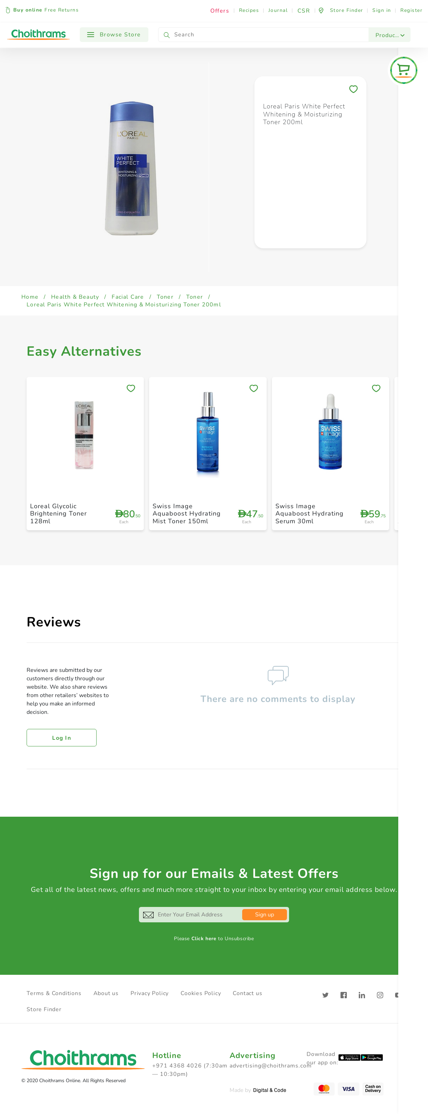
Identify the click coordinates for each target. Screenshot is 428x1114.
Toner (165, 297)
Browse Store (114, 34)
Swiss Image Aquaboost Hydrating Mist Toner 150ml (187, 513)
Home (29, 297)
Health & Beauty (75, 297)
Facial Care (128, 297)
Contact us (247, 993)
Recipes (249, 10)
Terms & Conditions (54, 993)
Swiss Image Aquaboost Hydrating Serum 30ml (309, 513)
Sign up (264, 914)
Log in (61, 738)
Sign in (381, 10)
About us (106, 993)
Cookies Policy (201, 993)
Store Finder (44, 1009)
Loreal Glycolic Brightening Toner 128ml (58, 513)
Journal (278, 10)
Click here (204, 938)
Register (411, 10)
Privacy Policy (150, 993)
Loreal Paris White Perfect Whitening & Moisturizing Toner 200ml (124, 304)
